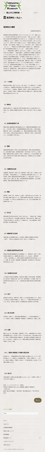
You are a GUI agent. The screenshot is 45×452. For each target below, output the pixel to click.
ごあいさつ (6, 424)
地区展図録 (6, 434)
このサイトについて (8, 441)
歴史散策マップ (7, 438)
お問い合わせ (6, 445)
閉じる (38, 400)
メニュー (35, 12)
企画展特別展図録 (7, 427)
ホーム (5, 420)
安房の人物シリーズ (8, 431)
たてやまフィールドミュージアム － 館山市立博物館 (12, 5)
